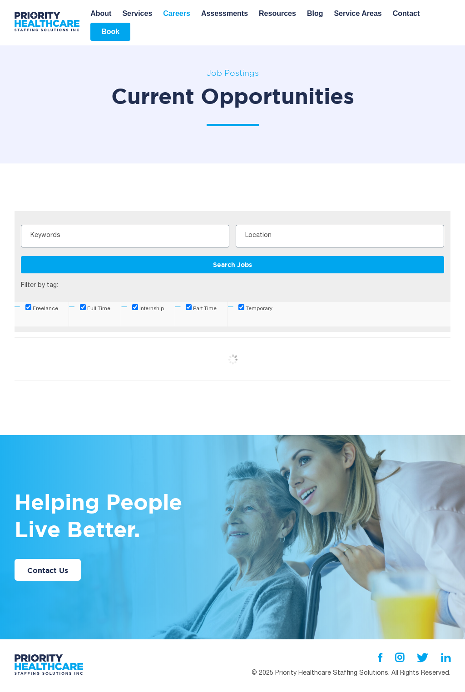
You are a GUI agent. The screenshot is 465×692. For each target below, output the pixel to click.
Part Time (201, 307)
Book (110, 31)
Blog (315, 13)
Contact (406, 13)
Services (137, 13)
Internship (148, 307)
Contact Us (47, 570)
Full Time (95, 307)
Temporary (255, 307)
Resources (277, 13)
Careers (176, 13)
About (100, 13)
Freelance (41, 307)
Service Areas (357, 13)
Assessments (224, 13)
